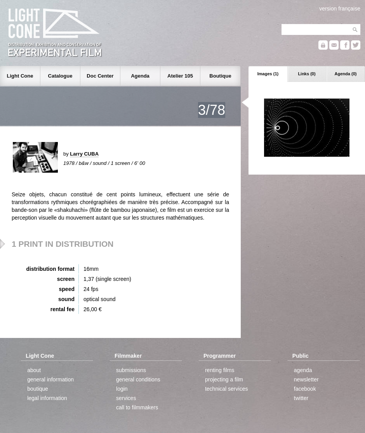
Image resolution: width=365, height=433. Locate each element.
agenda (303, 370)
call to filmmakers (137, 407)
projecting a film (224, 379)
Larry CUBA (84, 154)
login (122, 389)
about (34, 370)
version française (339, 8)
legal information (47, 398)
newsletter (306, 379)
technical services (226, 389)
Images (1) (267, 73)
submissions (131, 370)
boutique (37, 389)
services (126, 398)
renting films (219, 370)
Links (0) (306, 73)
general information (50, 379)
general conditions (138, 379)
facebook (305, 389)
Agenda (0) (346, 73)
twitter (301, 398)
